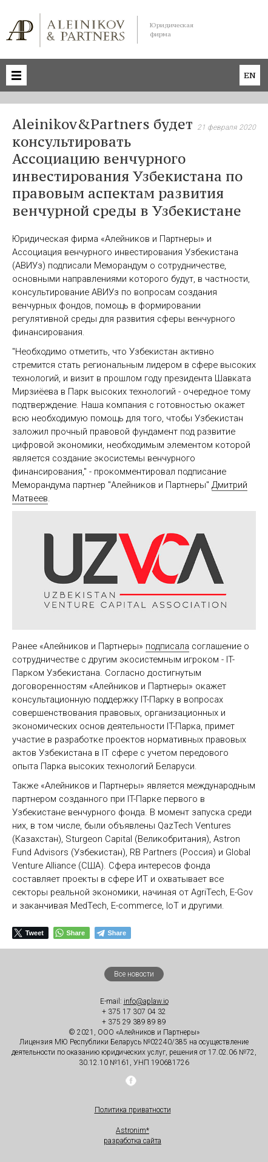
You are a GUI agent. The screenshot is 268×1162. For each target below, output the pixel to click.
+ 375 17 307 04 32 (134, 1011)
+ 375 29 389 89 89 (134, 1022)
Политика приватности (133, 1110)
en (250, 75)
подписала (167, 646)
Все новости (134, 974)
